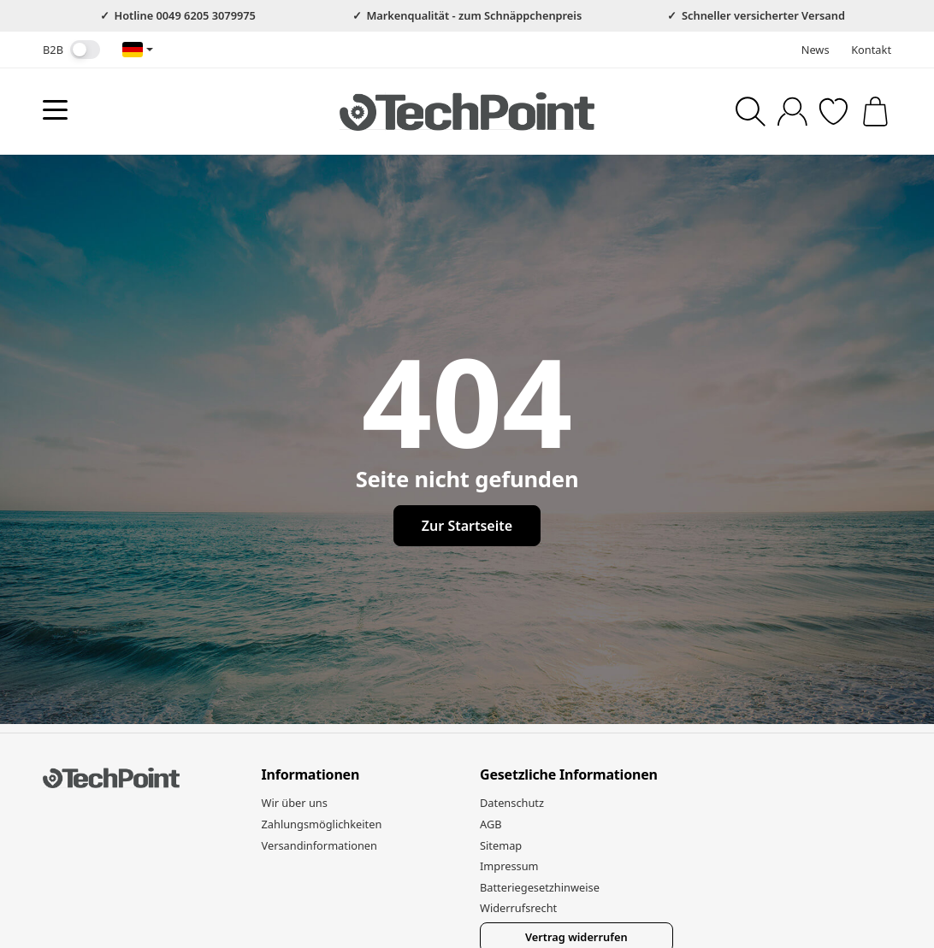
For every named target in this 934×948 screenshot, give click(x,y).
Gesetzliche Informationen (569, 775)
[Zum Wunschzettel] (833, 111)
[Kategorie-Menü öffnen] (55, 109)
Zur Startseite (467, 525)
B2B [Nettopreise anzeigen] (71, 49)
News (815, 49)
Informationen (311, 775)
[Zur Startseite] (467, 111)
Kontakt (871, 49)
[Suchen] (750, 111)
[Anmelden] (792, 111)
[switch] (85, 49)
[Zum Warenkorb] (875, 111)
